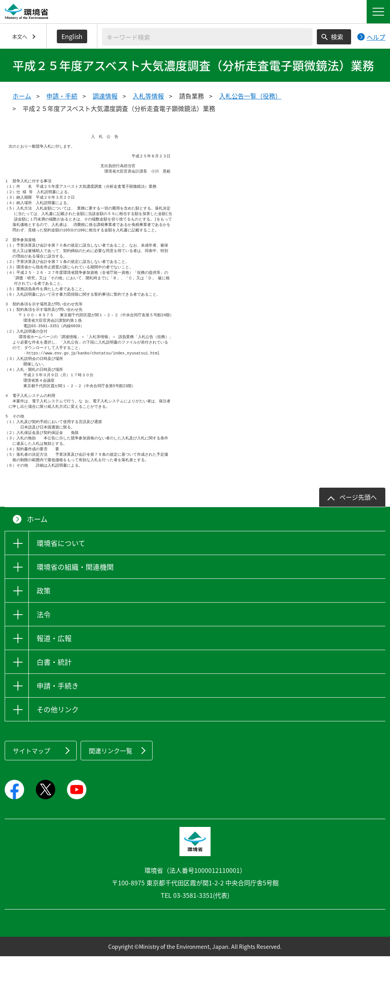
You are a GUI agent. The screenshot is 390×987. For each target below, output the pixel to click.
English (72, 36)
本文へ (19, 36)
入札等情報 (148, 95)
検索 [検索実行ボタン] (337, 36)
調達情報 (105, 95)
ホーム (21, 95)
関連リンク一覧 (110, 781)
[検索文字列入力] (207, 37)
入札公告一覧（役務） (250, 95)
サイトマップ (31, 781)
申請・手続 (61, 95)
